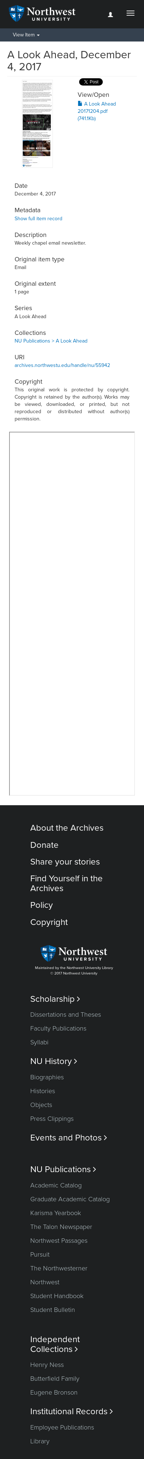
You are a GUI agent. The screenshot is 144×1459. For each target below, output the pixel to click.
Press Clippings (52, 1119)
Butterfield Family (54, 1379)
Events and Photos (68, 1137)
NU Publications (63, 1169)
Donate (44, 845)
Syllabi (39, 1042)
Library (40, 1441)
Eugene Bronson (54, 1392)
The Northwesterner (58, 1268)
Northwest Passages (58, 1241)
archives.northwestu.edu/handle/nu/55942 (62, 365)
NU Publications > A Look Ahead (51, 341)
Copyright (49, 922)
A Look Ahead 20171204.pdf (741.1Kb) (97, 111)
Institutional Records (71, 1411)
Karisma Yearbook (55, 1213)
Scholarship (55, 999)
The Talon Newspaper (61, 1227)
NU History (53, 1061)
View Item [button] (26, 35)
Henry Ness (47, 1365)
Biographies (47, 1077)
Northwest (44, 1282)
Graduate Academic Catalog (70, 1199)
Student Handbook (56, 1296)
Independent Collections (55, 1344)
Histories (42, 1091)
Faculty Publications (58, 1028)
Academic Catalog (56, 1185)
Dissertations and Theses (65, 1015)
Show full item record (38, 219)
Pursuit (40, 1254)
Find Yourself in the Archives (66, 883)
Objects (41, 1105)
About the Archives (67, 828)
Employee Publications (62, 1427)
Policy (41, 905)
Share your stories (65, 862)
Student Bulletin (52, 1310)
